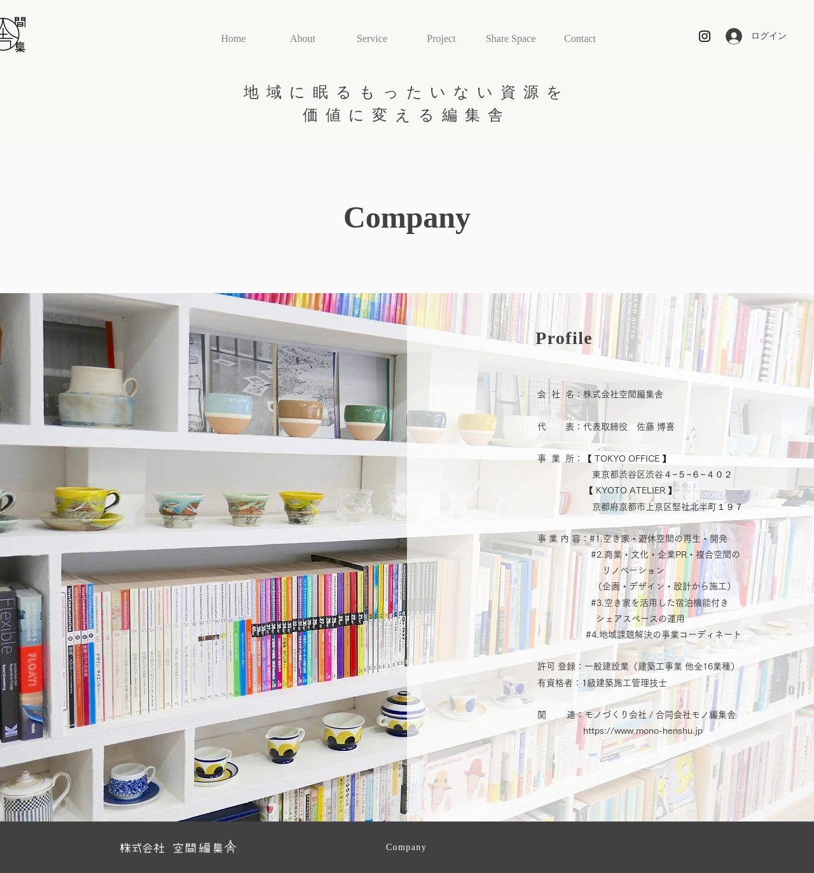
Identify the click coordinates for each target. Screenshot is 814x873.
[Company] (407, 847)
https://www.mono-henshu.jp (643, 730)
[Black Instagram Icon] (704, 36)
